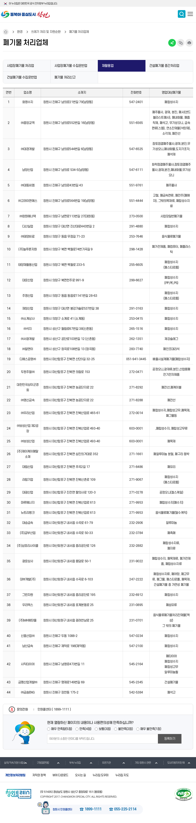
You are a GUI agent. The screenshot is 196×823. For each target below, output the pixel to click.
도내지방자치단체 (174, 762)
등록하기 (169, 738)
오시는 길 (80, 775)
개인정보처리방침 (15, 775)
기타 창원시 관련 (141, 762)
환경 (19, 32)
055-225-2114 (125, 809)
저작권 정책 (39, 775)
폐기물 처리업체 (79, 32)
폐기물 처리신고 (65, 77)
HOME (6, 32)
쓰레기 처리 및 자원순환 (46, 32)
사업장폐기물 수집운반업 (70, 66)
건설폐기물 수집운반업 (22, 77)
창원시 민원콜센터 (62, 809)
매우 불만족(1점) (150, 729)
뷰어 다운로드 (60, 775)
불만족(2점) (125, 729)
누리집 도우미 (100, 775)
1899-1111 (93, 809)
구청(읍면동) (41, 762)
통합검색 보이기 (181, 14)
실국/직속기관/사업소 (12, 762)
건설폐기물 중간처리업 (164, 66)
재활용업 (108, 66)
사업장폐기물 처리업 (20, 66)
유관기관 (104, 762)
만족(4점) (85, 729)
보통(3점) (105, 729)
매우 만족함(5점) (61, 729)
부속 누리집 (73, 762)
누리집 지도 (122, 775)
